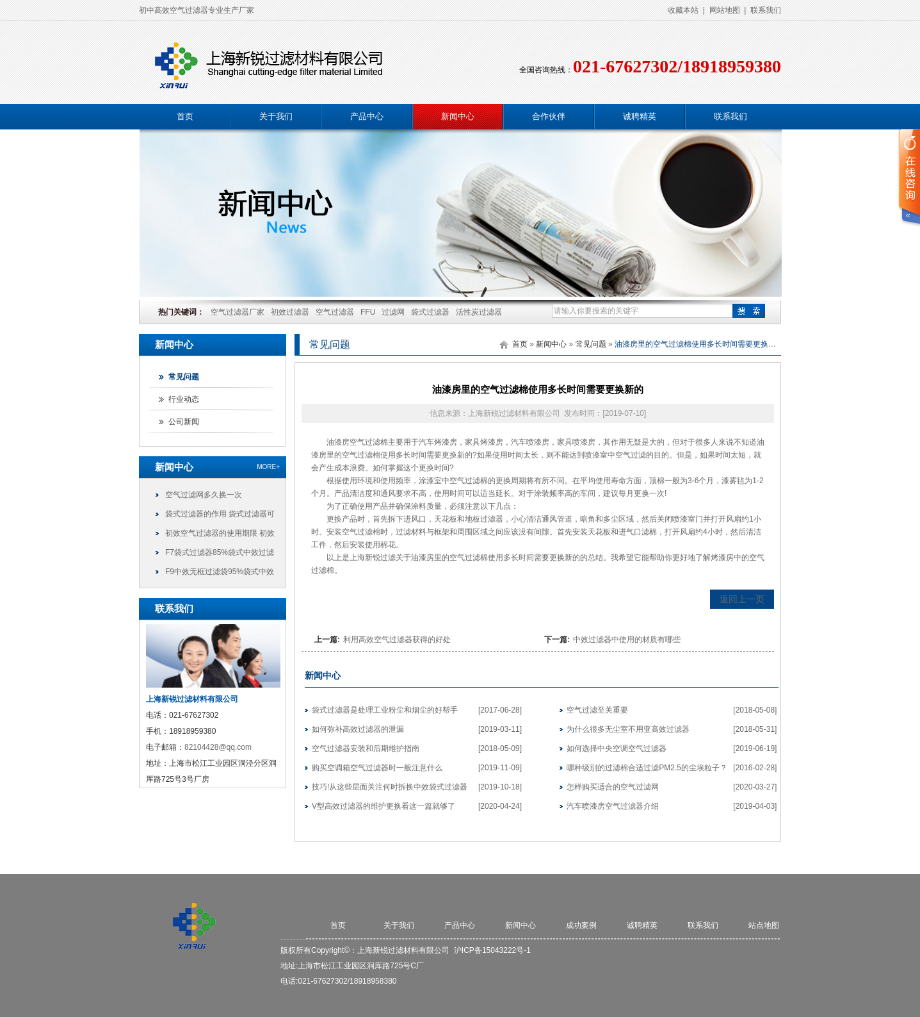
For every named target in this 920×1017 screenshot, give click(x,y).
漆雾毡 (733, 480)
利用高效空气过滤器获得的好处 (397, 639)
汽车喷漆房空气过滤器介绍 (613, 806)
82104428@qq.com (218, 747)
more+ (268, 466)
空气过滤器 (335, 312)
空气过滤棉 (369, 442)
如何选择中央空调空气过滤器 (616, 748)
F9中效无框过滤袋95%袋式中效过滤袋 (219, 574)
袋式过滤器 (430, 312)
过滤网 (393, 312)
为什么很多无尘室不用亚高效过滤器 (628, 729)
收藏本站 (683, 10)
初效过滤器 (290, 312)
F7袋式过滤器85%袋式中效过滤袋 (219, 555)
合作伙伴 (548, 116)
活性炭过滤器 (479, 312)
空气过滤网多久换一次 (203, 494)
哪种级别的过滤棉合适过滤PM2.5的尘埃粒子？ (647, 767)
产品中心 (366, 116)
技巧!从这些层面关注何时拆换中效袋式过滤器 (389, 786)
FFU (367, 312)
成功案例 (581, 925)
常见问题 (183, 376)
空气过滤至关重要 (597, 710)
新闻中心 (457, 116)
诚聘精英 (639, 116)
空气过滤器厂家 (237, 312)
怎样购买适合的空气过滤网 (613, 786)
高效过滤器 (509, 981)
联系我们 (765, 10)
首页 (185, 116)
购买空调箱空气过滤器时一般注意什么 (377, 767)
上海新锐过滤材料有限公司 (403, 950)
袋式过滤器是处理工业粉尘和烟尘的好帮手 (385, 710)
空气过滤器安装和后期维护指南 (365, 748)
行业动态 (183, 399)
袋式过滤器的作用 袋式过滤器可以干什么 (220, 516)
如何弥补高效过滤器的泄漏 (358, 729)
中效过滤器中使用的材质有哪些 (627, 639)
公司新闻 (183, 421)
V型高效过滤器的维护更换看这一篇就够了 (383, 806)
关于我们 (276, 116)
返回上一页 (742, 599)
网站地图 (724, 10)
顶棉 (657, 480)
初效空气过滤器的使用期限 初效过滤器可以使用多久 (220, 536)
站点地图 (763, 925)
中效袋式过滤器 (558, 981)
